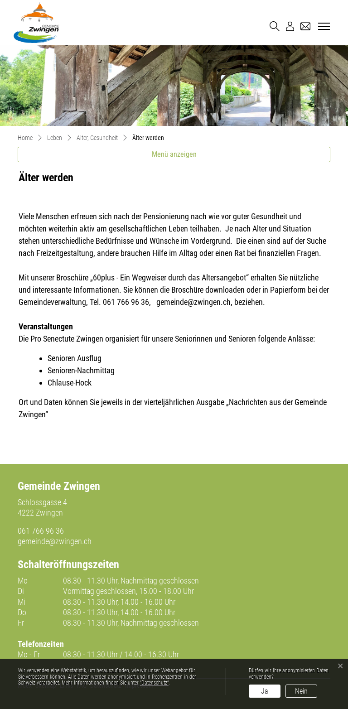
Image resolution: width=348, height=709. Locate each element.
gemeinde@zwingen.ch (55, 541)
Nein (301, 691)
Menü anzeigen (174, 154)
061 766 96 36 (41, 530)
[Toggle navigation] (322, 26)
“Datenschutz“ (154, 683)
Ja (264, 691)
